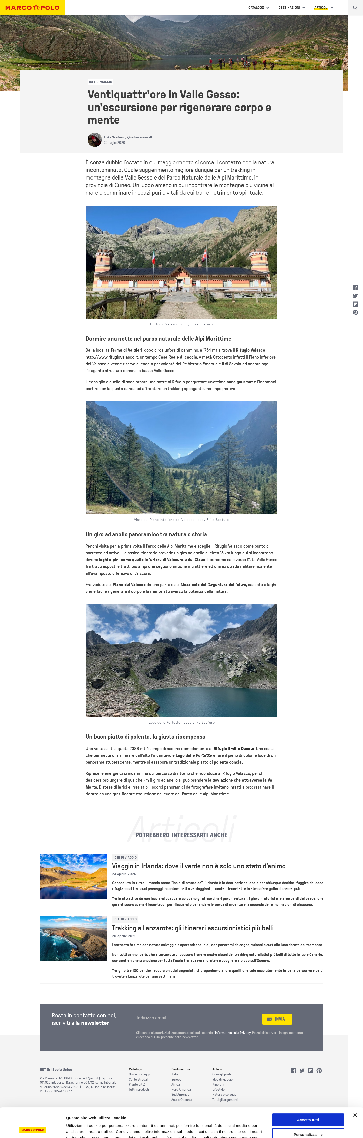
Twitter (355, 296)
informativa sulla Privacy (233, 1033)
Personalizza (308, 1105)
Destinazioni (289, 7)
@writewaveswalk (140, 137)
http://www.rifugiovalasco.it (112, 357)
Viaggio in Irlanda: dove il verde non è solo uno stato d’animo (199, 866)
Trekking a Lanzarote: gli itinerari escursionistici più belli (193, 928)
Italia (174, 1074)
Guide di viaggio (140, 1074)
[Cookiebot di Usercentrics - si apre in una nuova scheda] (33, 1128)
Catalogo (256, 7)
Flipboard (355, 304)
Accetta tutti (308, 1090)
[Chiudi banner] (355, 1085)
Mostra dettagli (79, 1128)
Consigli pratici (222, 1074)
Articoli (321, 7)
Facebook (355, 288)
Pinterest (355, 312)
